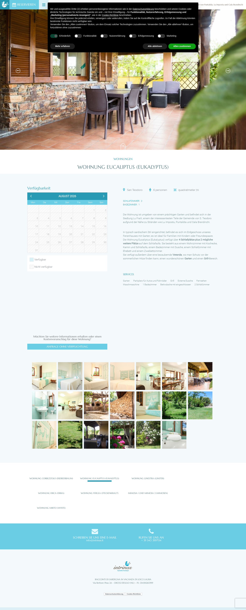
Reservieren (26, 5)
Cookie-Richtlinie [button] (110, 15)
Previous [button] (18, 70)
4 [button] (126, 71)
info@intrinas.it (94, 540)
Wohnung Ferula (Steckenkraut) (99, 493)
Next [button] (228, 70)
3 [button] (122, 71)
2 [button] (118, 71)
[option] (123, 79)
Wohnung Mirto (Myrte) (51, 508)
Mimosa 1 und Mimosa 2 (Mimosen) (148, 493)
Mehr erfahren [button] (62, 46)
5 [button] (131, 71)
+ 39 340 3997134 (151, 540)
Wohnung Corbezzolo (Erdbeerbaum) (51, 478)
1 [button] (114, 71)
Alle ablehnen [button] (155, 46)
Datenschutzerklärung (114, 594)
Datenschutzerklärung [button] (143, 9)
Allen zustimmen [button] (182, 46)
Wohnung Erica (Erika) (51, 493)
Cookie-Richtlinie (134, 594)
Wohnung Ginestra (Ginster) (148, 478)
